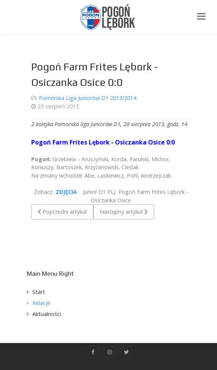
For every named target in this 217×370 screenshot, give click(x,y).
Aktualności (46, 314)
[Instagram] (109, 352)
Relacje (41, 302)
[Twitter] (126, 352)
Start (38, 291)
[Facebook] (92, 352)
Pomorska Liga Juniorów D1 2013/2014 (87, 98)
